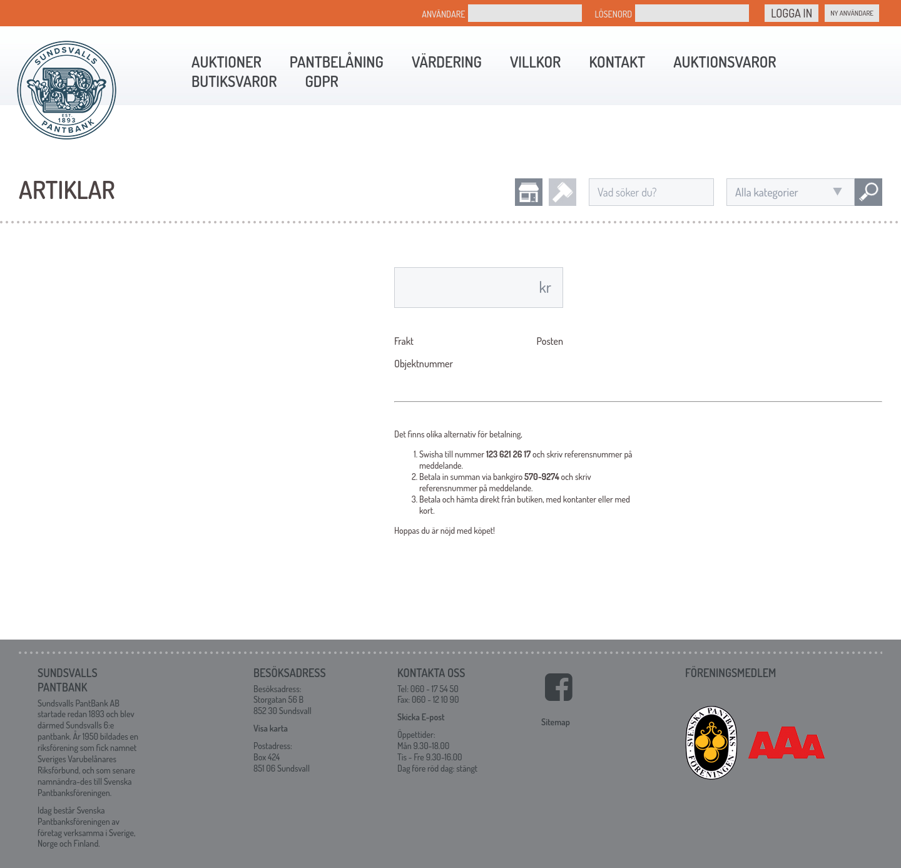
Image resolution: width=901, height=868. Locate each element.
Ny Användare (851, 13)
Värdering (447, 61)
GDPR (321, 81)
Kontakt (617, 61)
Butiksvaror (234, 81)
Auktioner (226, 61)
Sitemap (555, 722)
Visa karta (270, 728)
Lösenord (613, 14)
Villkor (535, 61)
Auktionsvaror (724, 61)
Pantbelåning (337, 61)
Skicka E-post (420, 717)
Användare (443, 14)
